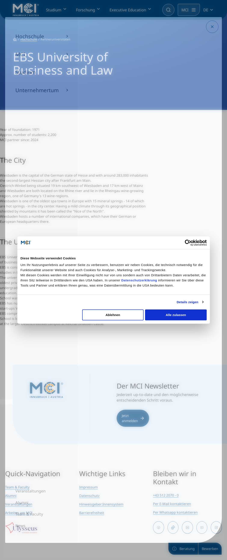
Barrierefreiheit (91, 512)
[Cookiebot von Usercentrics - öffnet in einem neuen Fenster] (188, 242)
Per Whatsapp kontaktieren (175, 512)
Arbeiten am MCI (18, 512)
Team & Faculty (17, 487)
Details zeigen (187, 302)
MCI (184, 9)
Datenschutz (89, 495)
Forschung (85, 9)
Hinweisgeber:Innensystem (101, 504)
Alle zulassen (176, 315)
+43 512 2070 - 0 (166, 495)
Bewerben (210, 548)
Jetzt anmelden (133, 418)
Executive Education (128, 9)
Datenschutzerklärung (139, 280)
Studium (53, 9)
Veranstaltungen (18, 504)
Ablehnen (112, 315)
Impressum (88, 487)
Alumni (10, 495)
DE (205, 9)
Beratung (183, 548)
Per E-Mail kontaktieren (172, 503)
